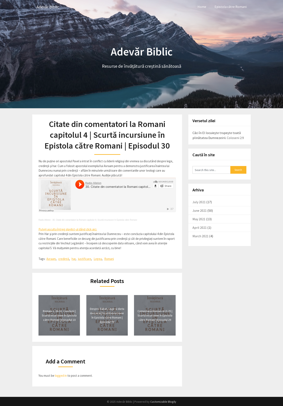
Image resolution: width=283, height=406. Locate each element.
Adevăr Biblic (47, 6)
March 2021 (200, 236)
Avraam (51, 259)
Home (201, 7)
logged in (61, 376)
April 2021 (199, 227)
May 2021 (198, 219)
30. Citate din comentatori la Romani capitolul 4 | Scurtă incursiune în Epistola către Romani (94, 220)
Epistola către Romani (231, 7)
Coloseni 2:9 (235, 138)
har (74, 259)
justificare (84, 259)
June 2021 (199, 210)
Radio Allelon (44, 220)
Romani (109, 259)
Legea (98, 259)
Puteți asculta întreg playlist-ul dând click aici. (67, 229)
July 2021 (199, 202)
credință (63, 259)
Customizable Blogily (163, 402)
